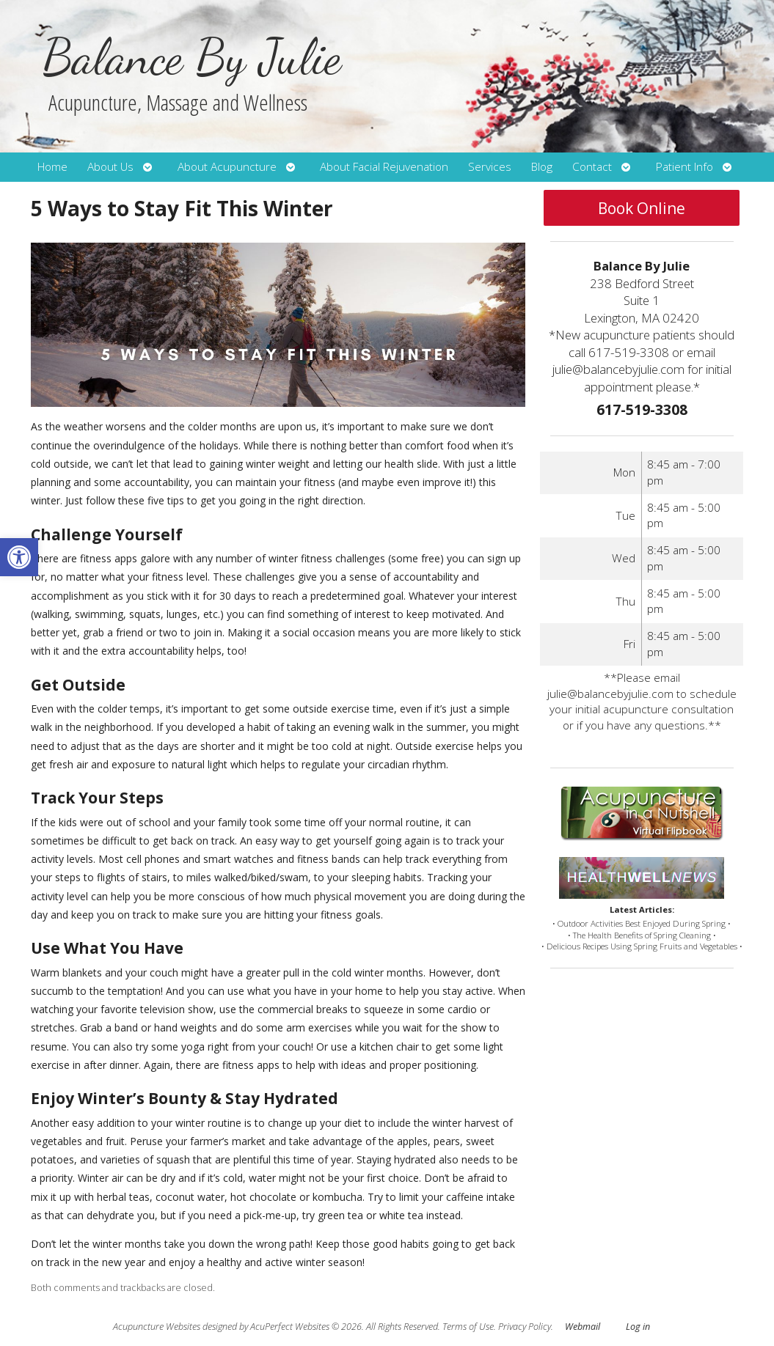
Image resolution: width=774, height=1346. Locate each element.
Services (489, 166)
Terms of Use (468, 1326)
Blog (541, 166)
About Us (110, 166)
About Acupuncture (227, 166)
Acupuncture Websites (156, 1326)
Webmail (582, 1326)
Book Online (641, 208)
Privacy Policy (524, 1326)
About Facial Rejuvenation (384, 166)
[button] (19, 557)
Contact (592, 166)
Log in (638, 1326)
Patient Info (684, 166)
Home (52, 166)
